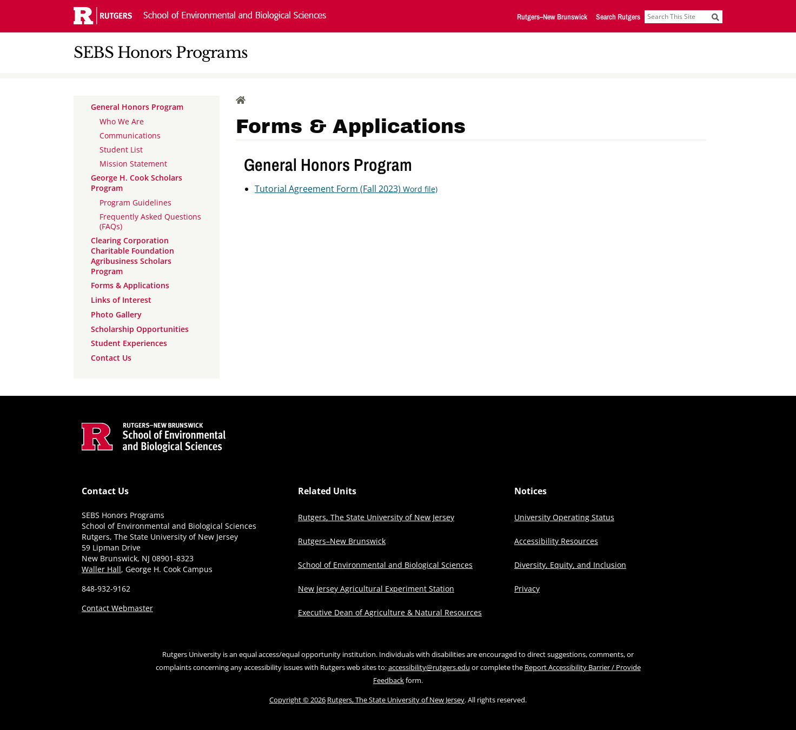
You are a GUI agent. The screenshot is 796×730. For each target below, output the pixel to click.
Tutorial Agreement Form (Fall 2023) (346, 189)
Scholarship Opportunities (140, 329)
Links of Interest (121, 300)
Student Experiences (129, 343)
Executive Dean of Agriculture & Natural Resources (390, 612)
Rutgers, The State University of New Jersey (376, 517)
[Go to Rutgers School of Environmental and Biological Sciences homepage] (153, 449)
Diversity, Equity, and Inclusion (570, 565)
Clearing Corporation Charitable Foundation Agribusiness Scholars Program (132, 255)
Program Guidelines (135, 202)
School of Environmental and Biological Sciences (385, 565)
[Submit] (715, 16)
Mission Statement (133, 163)
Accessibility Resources (556, 541)
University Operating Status (564, 517)
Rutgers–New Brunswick (552, 17)
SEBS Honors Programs (161, 52)
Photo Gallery (116, 314)
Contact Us (111, 358)
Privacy (527, 588)
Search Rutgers (618, 17)
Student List (121, 149)
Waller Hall (101, 569)
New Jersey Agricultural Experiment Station (376, 588)
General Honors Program (137, 107)
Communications (130, 135)
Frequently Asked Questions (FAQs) (150, 221)
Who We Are (122, 121)
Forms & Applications (130, 285)
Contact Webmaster (117, 608)
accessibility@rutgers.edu (429, 667)
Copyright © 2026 (297, 700)
